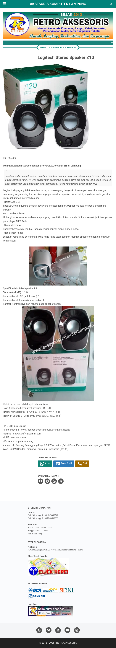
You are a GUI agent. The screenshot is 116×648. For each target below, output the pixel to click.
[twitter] (54, 481)
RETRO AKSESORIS (66, 643)
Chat (52, 464)
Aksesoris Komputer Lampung (58, 4)
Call (90, 464)
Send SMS (71, 464)
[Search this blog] (111, 4)
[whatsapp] (61, 481)
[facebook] (47, 481)
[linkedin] (58, 630)
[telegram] (67, 481)
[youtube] (67, 630)
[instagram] (77, 630)
